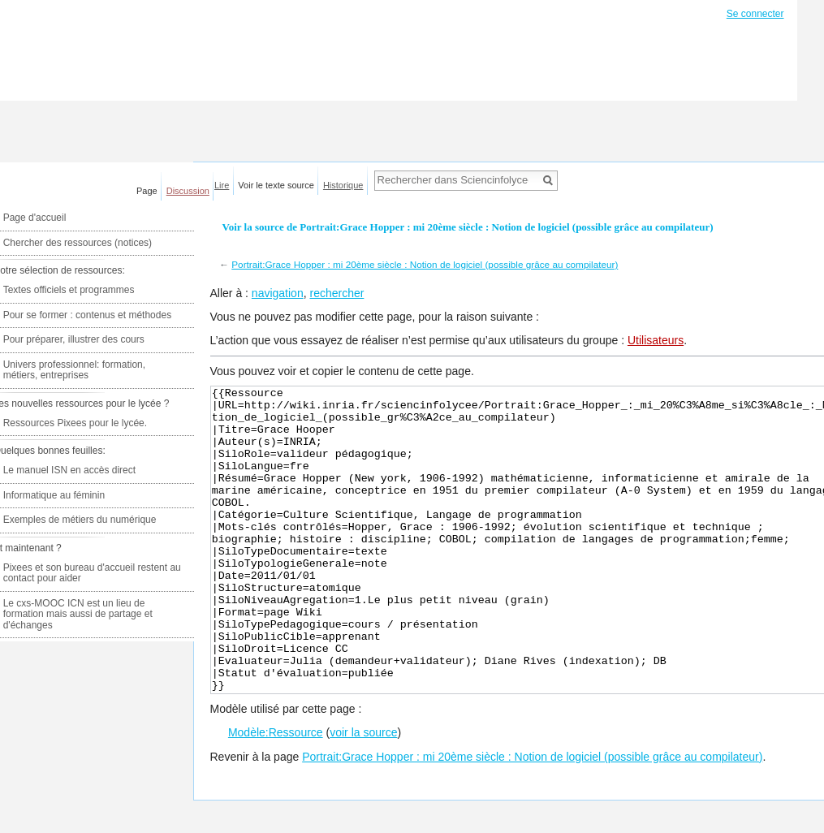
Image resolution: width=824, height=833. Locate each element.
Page (146, 191)
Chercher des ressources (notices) (77, 242)
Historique (343, 185)
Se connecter (755, 13)
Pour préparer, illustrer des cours (74, 339)
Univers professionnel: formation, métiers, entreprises (74, 370)
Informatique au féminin (54, 495)
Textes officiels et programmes (69, 290)
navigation (278, 293)
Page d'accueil (35, 217)
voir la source (363, 793)
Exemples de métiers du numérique (80, 519)
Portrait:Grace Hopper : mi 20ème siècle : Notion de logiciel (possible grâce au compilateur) (424, 264)
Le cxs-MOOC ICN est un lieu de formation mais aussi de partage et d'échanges (78, 614)
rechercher (336, 293)
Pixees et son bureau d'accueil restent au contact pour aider (92, 573)
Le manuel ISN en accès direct (69, 470)
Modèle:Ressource (275, 793)
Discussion (187, 191)
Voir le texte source (276, 185)
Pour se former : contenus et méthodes (87, 315)
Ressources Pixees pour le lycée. (75, 423)
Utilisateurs (656, 340)
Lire (221, 185)
